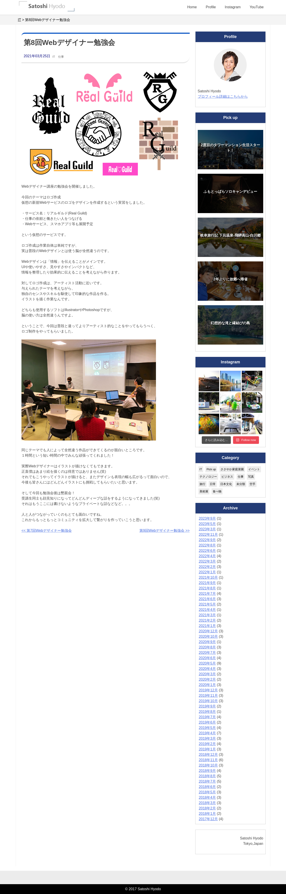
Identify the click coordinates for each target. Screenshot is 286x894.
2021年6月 (207, 599)
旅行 (202, 484)
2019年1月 (207, 749)
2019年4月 (207, 733)
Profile (211, 7)
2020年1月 (207, 685)
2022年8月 (207, 545)
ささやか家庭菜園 (232, 469)
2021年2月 (207, 620)
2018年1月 (207, 814)
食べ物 (217, 491)
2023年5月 (207, 524)
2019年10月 (208, 701)
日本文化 (226, 484)
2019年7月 (207, 717)
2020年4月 (207, 669)
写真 (251, 476)
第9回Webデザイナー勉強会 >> (164, 530)
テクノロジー (208, 476)
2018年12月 (208, 754)
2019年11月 (208, 695)
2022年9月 (207, 540)
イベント (254, 469)
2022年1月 (207, 572)
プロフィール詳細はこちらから (223, 96)
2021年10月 (208, 577)
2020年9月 (207, 642)
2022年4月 (207, 556)
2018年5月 (207, 792)
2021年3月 (207, 615)
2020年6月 (207, 658)
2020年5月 (207, 663)
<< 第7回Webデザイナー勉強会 (46, 530)
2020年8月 (207, 647)
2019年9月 (207, 706)
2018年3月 (207, 803)
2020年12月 (208, 631)
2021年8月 (207, 588)
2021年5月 (207, 604)
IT (54, 56)
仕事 (61, 56)
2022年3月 (207, 561)
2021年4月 (207, 610)
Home (192, 7)
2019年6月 (207, 722)
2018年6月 (207, 787)
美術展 (204, 491)
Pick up (211, 469)
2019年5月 (207, 728)
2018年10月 (208, 765)
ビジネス (227, 476)
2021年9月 (207, 583)
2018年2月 (207, 808)
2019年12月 (208, 690)
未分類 (240, 484)
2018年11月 (208, 760)
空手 (252, 484)
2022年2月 (207, 567)
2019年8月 (207, 712)
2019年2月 (207, 744)
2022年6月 (207, 551)
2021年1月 (207, 626)
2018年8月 (207, 776)
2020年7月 (207, 653)
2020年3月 (207, 674)
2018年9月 (207, 771)
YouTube (257, 7)
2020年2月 (207, 679)
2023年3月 (207, 529)
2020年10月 (208, 636)
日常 (213, 484)
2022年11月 (208, 534)
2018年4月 (207, 797)
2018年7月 (207, 781)
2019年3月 (207, 738)
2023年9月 (207, 518)
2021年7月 (207, 593)
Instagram (233, 7)
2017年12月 (208, 819)
